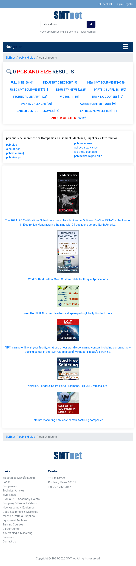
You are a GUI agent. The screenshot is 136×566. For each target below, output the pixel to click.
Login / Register (124, 4)
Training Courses (13, 524)
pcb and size (27, 57)
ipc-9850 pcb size (85, 151)
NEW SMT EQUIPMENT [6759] (106, 82)
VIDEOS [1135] (69, 96)
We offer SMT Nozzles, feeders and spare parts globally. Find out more (68, 313)
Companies (10, 486)
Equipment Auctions (15, 520)
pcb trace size (83, 143)
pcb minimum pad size (88, 156)
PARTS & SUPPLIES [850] (110, 89)
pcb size (11, 144)
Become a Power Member (81, 31)
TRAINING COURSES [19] (107, 96)
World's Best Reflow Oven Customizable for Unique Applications (68, 279)
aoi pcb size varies (86, 147)
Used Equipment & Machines (20, 511)
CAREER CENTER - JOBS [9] (98, 103)
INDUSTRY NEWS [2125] (70, 89)
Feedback (105, 4)
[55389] (68, 118)
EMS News (9, 494)
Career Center (11, 528)
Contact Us (9, 541)
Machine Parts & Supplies (19, 516)
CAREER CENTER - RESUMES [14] (37, 111)
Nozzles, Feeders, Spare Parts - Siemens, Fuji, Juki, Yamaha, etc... (68, 386)
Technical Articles (13, 490)
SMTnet (10, 57)
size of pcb (13, 149)
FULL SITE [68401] (22, 82)
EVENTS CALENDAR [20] (36, 103)
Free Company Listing (52, 31)
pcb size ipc (13, 157)
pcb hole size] (15, 153)
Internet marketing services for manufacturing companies (68, 420)
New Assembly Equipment (19, 507)
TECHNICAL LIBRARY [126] (30, 96)
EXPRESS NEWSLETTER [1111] (100, 111)
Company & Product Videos (20, 503)
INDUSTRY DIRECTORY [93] (60, 82)
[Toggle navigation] (126, 46)
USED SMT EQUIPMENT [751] (29, 89)
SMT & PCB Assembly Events (21, 499)
